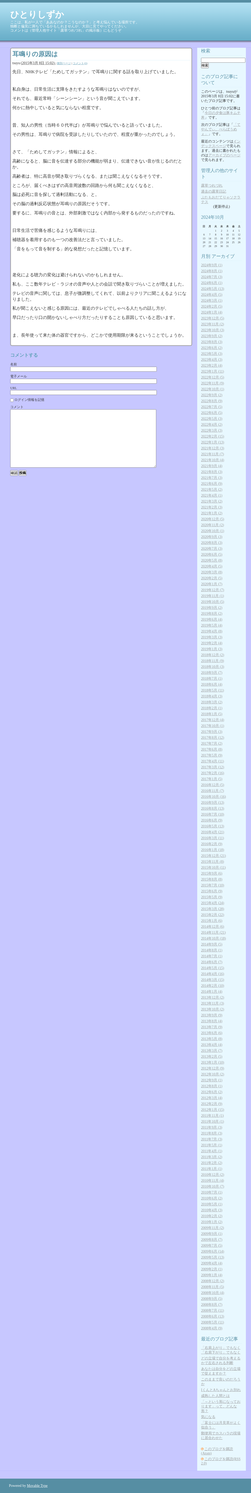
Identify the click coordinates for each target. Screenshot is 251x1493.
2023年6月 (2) (211, 348)
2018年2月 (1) (211, 708)
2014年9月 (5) (211, 944)
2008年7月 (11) (212, 1310)
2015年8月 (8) (211, 879)
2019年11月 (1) (212, 596)
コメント (17, 407)
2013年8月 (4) (211, 1021)
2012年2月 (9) (211, 1104)
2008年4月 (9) (211, 1328)
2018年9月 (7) (211, 673)
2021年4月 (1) (211, 495)
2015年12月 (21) (213, 856)
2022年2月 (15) (212, 436)
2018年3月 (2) (211, 702)
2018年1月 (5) (211, 714)
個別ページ (64, 63)
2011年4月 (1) (211, 1151)
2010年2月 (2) (211, 1216)
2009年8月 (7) (211, 1240)
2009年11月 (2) (212, 1228)
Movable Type (37, 1486)
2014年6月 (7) (211, 962)
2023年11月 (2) (212, 324)
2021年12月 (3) (212, 448)
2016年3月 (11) (212, 838)
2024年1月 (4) (211, 312)
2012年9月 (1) (211, 1080)
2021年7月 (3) (211, 478)
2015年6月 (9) (211, 891)
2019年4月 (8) (211, 631)
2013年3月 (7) (211, 1051)
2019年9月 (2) (211, 608)
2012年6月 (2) (211, 1092)
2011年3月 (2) (211, 1157)
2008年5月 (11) (212, 1322)
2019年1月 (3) (211, 649)
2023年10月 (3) (212, 330)
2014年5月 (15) (212, 968)
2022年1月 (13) (212, 442)
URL (13, 388)
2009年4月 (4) (211, 1263)
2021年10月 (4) (212, 460)
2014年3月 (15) (212, 980)
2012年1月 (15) (212, 1110)
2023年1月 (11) (212, 371)
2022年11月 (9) (212, 383)
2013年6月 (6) (211, 1033)
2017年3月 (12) (212, 767)
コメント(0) (80, 63)
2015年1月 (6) (211, 921)
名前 (13, 364)
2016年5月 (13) (212, 826)
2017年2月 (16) (212, 773)
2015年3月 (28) (212, 909)
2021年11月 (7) (212, 454)
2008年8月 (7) (211, 1305)
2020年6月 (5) (211, 554)
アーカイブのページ (224, 155)
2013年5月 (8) (211, 1039)
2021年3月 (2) (211, 501)
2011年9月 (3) (211, 1127)
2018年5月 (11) (212, 690)
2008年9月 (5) (211, 1299)
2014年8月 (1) (211, 950)
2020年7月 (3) (211, 549)
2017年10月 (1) (212, 726)
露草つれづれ (212, 185)
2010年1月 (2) (211, 1222)
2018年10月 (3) (212, 667)
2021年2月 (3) (211, 507)
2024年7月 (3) (211, 277)
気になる (208, 1417)
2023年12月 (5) (212, 318)
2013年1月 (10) (212, 1062)
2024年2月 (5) (211, 306)
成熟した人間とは (215, 1396)
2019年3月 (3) (211, 637)
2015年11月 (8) (212, 862)
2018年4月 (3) (211, 696)
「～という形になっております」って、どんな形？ (220, 1406)
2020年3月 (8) (211, 572)
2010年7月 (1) (211, 1192)
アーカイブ (223, 256)
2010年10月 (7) (212, 1186)
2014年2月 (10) (212, 986)
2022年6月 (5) (211, 413)
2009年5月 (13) (212, 1257)
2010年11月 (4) (212, 1181)
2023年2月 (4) (211, 365)
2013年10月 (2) (212, 1009)
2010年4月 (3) (211, 1210)
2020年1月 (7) (211, 584)
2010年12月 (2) (212, 1175)
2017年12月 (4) (212, 720)
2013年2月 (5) (211, 1057)
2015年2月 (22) (212, 915)
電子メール (18, 376)
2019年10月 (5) (212, 602)
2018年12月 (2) (212, 655)
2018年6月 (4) (211, 684)
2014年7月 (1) (211, 956)
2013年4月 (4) (211, 1045)
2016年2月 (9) (211, 844)
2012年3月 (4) (211, 1098)
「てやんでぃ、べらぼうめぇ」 (220, 129)
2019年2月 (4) (211, 643)
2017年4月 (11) (212, 761)
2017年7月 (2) (211, 743)
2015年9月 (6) (211, 873)
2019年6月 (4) (211, 619)
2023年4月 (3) (211, 360)
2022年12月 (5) (212, 377)
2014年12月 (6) (212, 927)
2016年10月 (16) (213, 797)
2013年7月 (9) (211, 1027)
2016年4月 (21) (212, 832)
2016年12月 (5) (212, 785)
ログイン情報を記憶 (27, 400)
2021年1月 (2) (211, 513)
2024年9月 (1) (211, 265)
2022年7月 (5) (211, 407)
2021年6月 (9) (211, 484)
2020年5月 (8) (211, 560)
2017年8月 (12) (212, 738)
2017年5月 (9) (211, 755)
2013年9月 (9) (211, 1015)
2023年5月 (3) (211, 354)
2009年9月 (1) (211, 1234)
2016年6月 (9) (211, 820)
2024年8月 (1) (211, 271)
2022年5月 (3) (211, 419)
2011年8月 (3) (211, 1133)
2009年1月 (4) (211, 1275)
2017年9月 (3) (211, 732)
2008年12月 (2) (212, 1281)
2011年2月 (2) (211, 1163)
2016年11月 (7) (212, 791)
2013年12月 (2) (212, 997)
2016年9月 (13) (212, 803)
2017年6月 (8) (211, 749)
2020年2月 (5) (211, 578)
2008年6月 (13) (212, 1316)
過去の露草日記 (213, 191)
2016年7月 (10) (212, 814)
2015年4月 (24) (212, 903)
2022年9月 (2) (211, 395)
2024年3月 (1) (211, 301)
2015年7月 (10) (212, 885)
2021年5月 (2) (211, 490)
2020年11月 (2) (212, 525)
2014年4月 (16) (212, 974)
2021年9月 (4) (211, 466)
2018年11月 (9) (212, 661)
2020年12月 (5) (212, 519)
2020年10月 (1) (212, 531)
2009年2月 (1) (211, 1269)
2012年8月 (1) (211, 1086)
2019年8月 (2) (211, 614)
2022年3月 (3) (211, 430)
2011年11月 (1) (212, 1116)
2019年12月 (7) (212, 590)
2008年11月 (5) (212, 1287)
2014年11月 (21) (213, 932)
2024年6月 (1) (211, 283)
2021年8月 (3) (211, 472)
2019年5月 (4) (211, 625)
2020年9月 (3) (211, 537)
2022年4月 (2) (211, 425)
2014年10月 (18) (213, 938)
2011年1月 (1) (211, 1169)
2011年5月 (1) (211, 1145)
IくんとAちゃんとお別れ (221, 1390)
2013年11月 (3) (212, 1003)
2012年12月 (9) (212, 1068)
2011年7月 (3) (211, 1139)
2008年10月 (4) (212, 1293)
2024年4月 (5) (211, 295)
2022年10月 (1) (212, 389)
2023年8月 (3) (211, 342)
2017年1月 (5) (211, 779)
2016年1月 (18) (212, 850)
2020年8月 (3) (211, 543)
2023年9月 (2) (211, 336)
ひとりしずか (37, 14)
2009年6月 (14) (212, 1251)
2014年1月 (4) (211, 992)
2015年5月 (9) (211, 897)
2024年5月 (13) (212, 289)
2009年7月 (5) (211, 1246)
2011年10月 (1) (212, 1121)
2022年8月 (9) (211, 401)
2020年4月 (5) (211, 566)
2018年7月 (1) (211, 679)
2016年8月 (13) (212, 808)
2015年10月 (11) (213, 868)
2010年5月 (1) (211, 1204)
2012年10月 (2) (212, 1074)
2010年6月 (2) (211, 1198)
